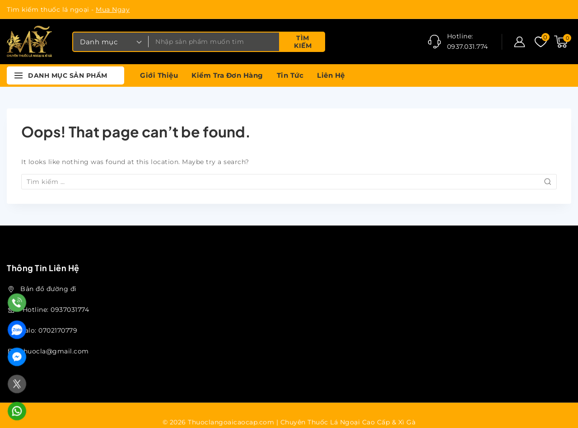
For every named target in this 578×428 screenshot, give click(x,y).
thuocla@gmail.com (54, 351)
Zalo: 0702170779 (48, 330)
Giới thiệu (159, 75)
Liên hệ (331, 75)
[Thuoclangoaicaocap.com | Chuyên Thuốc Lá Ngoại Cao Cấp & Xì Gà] (29, 42)
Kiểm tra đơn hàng (227, 75)
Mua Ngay (113, 9)
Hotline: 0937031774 (54, 310)
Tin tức (290, 75)
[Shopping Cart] (562, 41)
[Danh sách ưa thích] (540, 42)
